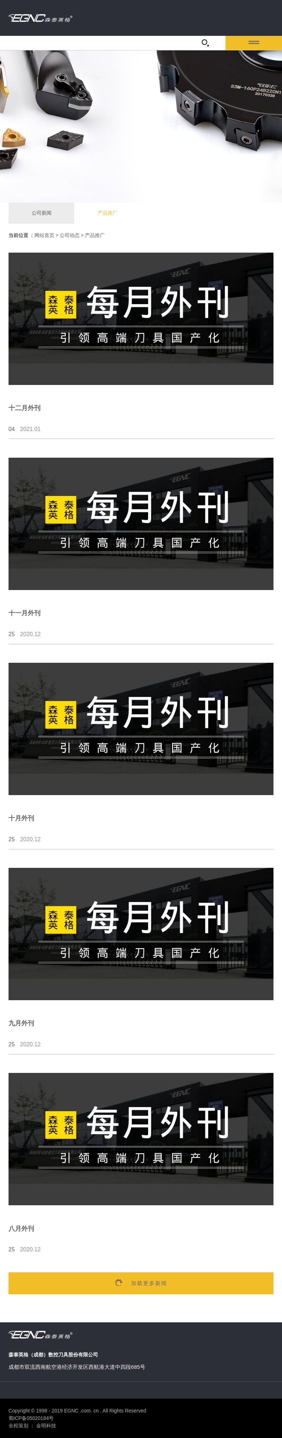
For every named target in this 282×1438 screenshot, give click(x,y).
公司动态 (70, 235)
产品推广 (108, 213)
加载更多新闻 (141, 1282)
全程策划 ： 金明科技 (32, 1425)
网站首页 (44, 235)
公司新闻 (41, 213)
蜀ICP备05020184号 (31, 1418)
